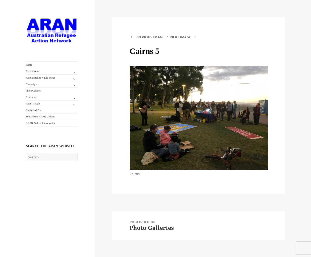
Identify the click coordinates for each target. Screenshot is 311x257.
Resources (31, 97)
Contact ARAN (33, 110)
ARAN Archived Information (40, 123)
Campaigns (31, 84)
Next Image (180, 37)
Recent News (32, 71)
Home (29, 64)
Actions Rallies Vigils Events (40, 77)
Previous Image (149, 37)
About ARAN (33, 103)
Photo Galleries (33, 90)
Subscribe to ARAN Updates (40, 116)
